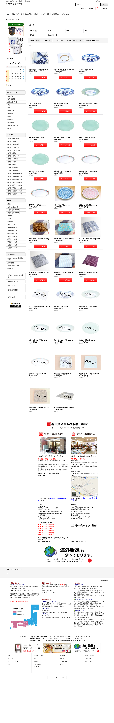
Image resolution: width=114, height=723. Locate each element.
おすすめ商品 (37, 664)
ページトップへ (104, 580)
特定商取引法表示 (89, 655)
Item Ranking (37, 666)
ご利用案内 (88, 658)
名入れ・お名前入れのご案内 (15, 276)
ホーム (10, 655)
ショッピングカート (13, 661)
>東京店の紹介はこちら (45, 541)
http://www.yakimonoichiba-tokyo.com (50, 513)
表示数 (32, 40)
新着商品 (36, 661)
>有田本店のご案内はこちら (79, 541)
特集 (35, 658)
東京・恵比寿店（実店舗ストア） (40, 636)
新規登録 (91, 8)
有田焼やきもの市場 (14, 4)
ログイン (83, 8)
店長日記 (62, 658)
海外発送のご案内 (13, 290)
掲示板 (61, 664)
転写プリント (11, 285)
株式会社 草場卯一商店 (37, 638)
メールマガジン (63, 661)
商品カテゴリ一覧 (38, 655)
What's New (62, 655)
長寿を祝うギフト (13, 281)
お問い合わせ (11, 297)
